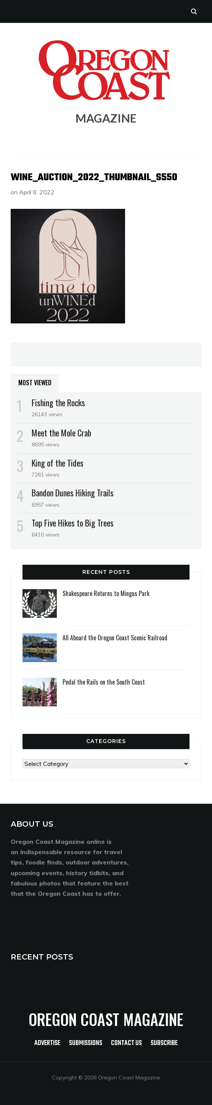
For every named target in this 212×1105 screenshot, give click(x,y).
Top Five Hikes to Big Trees (73, 523)
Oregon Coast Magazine (106, 1019)
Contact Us (126, 1043)
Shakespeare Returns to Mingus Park (106, 593)
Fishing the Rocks (58, 402)
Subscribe (164, 1043)
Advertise (47, 1043)
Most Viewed (34, 382)
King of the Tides (58, 463)
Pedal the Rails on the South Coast (104, 682)
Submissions (85, 1043)
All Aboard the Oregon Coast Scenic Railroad (115, 637)
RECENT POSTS (42, 956)
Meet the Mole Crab (61, 432)
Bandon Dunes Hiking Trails (73, 492)
